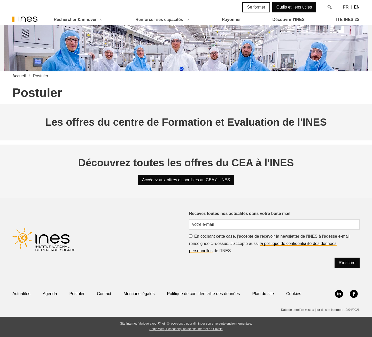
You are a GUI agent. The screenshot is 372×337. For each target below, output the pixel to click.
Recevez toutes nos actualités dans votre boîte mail (239, 213)
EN (357, 7)
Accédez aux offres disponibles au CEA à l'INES (186, 180)
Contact (104, 293)
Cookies (293, 293)
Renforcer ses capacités (159, 19)
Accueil (19, 76)
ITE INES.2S (348, 19)
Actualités (21, 293)
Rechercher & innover (75, 19)
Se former (256, 7)
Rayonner (231, 19)
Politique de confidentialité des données (203, 293)
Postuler (77, 293)
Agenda (50, 293)
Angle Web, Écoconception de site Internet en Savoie (185, 329)
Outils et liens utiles (294, 7)
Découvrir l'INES (288, 19)
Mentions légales (138, 293)
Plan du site (263, 293)
